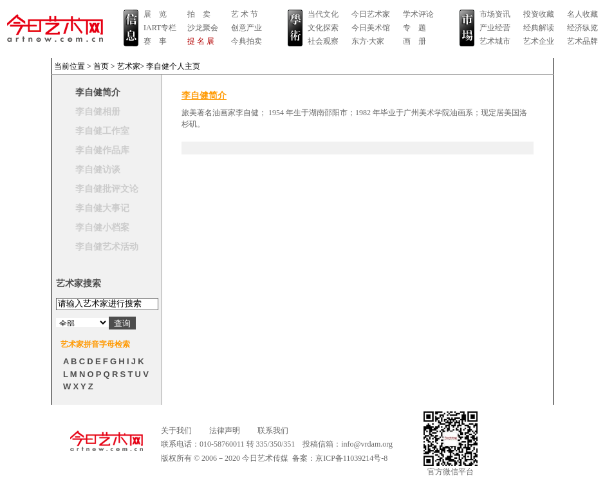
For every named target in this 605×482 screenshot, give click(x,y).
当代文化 (323, 14)
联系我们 (272, 430)
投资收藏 (538, 14)
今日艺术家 (370, 14)
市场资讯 (494, 14)
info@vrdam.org (367, 444)
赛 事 (155, 41)
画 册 (414, 41)
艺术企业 (538, 41)
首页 (101, 66)
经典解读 (538, 27)
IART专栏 (160, 27)
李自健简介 (97, 92)
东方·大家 (367, 41)
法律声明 (224, 430)
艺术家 (128, 66)
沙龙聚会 (202, 27)
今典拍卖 (246, 41)
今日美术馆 (370, 27)
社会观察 (323, 41)
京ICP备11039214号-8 (351, 458)
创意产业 (246, 27)
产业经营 (494, 27)
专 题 (414, 27)
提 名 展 (200, 41)
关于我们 (176, 430)
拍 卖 (198, 14)
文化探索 (323, 27)
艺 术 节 (244, 14)
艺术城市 (494, 41)
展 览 (155, 14)
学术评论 (418, 14)
